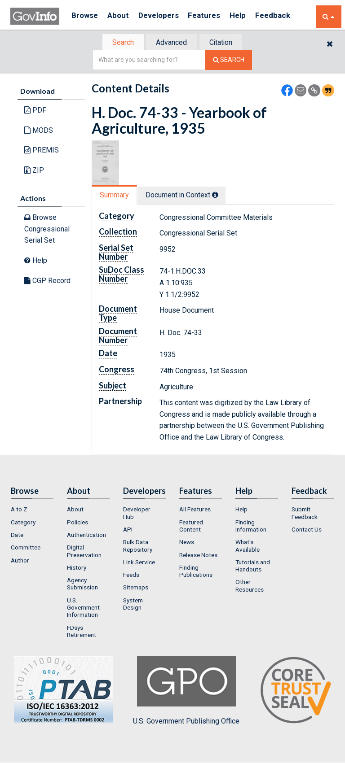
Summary (115, 196)
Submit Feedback (305, 514)
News (186, 543)
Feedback (289, 16)
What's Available (247, 547)
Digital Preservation (84, 552)
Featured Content (191, 526)
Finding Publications (195, 572)
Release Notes (198, 555)
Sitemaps (135, 588)
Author (20, 561)
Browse (86, 16)
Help (251, 16)
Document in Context (186, 196)
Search (118, 43)
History (76, 568)
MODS (38, 131)
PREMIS (41, 151)
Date (17, 535)
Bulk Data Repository (137, 547)
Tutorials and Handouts (252, 566)
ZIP (34, 171)
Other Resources (249, 587)
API (128, 530)
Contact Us (307, 530)
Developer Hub (136, 514)
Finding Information (250, 526)
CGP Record (47, 281)
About (122, 16)
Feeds (131, 575)
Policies (77, 523)
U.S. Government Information (83, 608)
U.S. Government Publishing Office (186, 691)
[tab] (119, 42)
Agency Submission (82, 584)
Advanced (170, 43)
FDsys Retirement (81, 632)
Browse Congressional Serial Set (47, 229)
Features (214, 16)
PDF (35, 111)
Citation (224, 43)
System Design (133, 604)
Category (23, 523)
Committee (25, 548)
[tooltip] (220, 195)
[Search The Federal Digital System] (228, 61)
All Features (195, 510)
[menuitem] (32, 510)
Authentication (86, 535)
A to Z (19, 510)
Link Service (139, 563)
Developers (166, 16)
